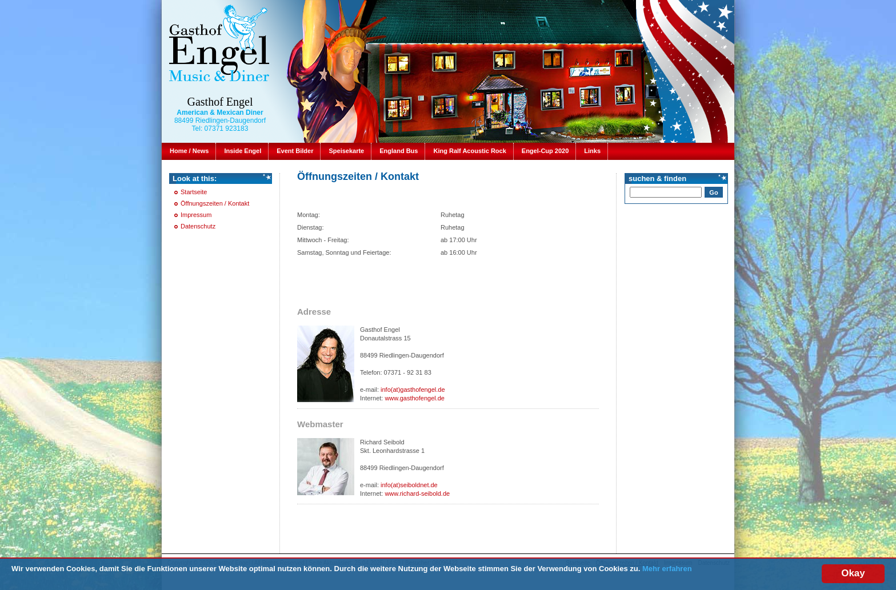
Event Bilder (295, 150)
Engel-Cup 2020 (545, 150)
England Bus (398, 150)
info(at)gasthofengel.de (413, 389)
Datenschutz (198, 226)
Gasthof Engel (220, 101)
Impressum (196, 214)
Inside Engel (242, 150)
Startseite (194, 191)
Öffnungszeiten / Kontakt (215, 203)
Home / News (189, 150)
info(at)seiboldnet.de (409, 484)
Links (592, 150)
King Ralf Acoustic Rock (469, 150)
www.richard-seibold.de (417, 493)
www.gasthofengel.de (415, 398)
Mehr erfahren (667, 571)
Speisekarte (346, 150)
